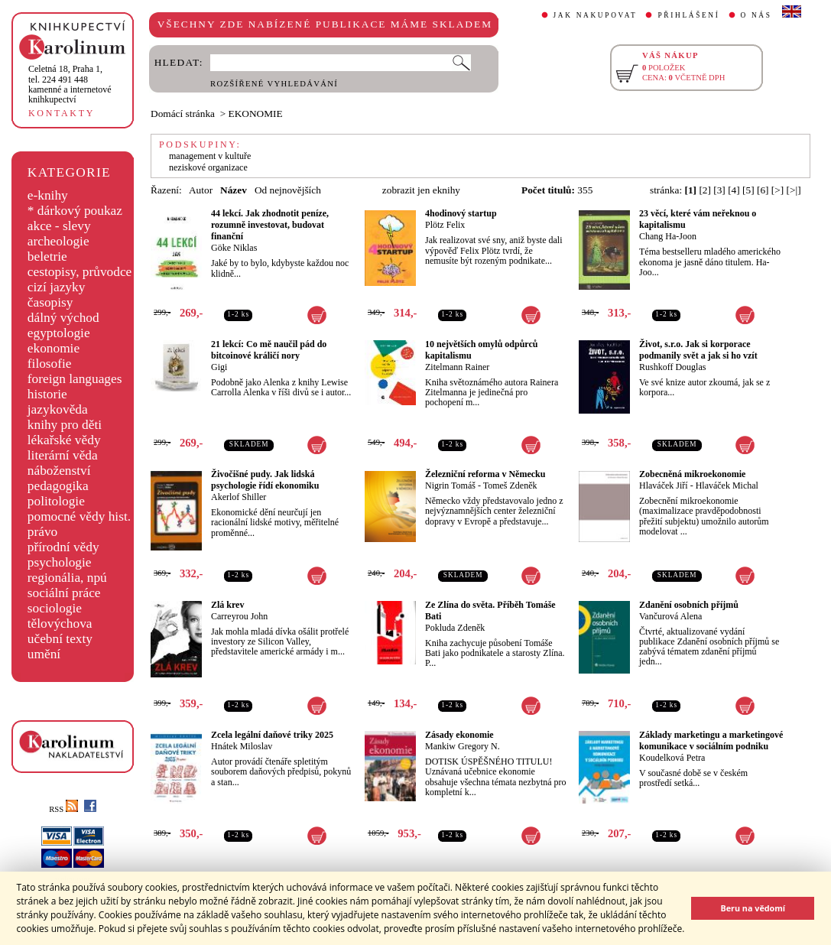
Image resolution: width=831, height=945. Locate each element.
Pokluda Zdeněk (455, 627)
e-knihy (48, 195)
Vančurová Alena (670, 616)
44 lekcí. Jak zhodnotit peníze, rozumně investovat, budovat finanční (270, 225)
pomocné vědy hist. (79, 516)
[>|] (794, 190)
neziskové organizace (208, 167)
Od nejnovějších (288, 190)
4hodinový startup (461, 213)
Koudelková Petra (672, 757)
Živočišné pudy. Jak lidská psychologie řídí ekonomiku (265, 480)
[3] (719, 190)
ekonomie (54, 348)
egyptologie (59, 333)
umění (44, 654)
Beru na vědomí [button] (752, 908)
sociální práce (64, 593)
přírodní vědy (63, 547)
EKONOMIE (256, 113)
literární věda (63, 455)
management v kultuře (210, 156)
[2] (705, 190)
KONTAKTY (61, 113)
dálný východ (63, 317)
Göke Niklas (234, 247)
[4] (734, 190)
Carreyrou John (239, 616)
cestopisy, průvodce (80, 272)
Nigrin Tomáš (450, 485)
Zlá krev (227, 604)
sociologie (55, 608)
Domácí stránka (183, 113)
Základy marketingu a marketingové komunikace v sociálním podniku (711, 740)
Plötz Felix (445, 224)
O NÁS (756, 15)
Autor (201, 190)
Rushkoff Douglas (672, 367)
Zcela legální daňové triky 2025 (272, 734)
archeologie (58, 241)
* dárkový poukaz (75, 210)
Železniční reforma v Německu (485, 474)
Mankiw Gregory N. (462, 746)
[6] (763, 190)
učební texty (60, 639)
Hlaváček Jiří (663, 485)
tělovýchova (60, 623)
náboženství (59, 470)
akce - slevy (59, 226)
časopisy (50, 302)
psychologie (60, 562)
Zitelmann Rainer (457, 367)
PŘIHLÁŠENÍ (688, 15)
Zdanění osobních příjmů (688, 604)
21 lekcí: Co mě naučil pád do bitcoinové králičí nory (268, 350)
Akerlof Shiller (238, 497)
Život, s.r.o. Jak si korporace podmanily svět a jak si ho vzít (698, 350)
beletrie (47, 256)
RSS (63, 809)
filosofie (50, 363)
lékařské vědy (64, 440)
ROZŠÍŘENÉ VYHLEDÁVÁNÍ (274, 84)
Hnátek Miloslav (241, 746)
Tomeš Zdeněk (510, 485)
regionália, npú (67, 577)
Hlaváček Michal (727, 485)
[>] (777, 190)
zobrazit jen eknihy (421, 190)
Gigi (219, 367)
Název (233, 190)
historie (47, 394)
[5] (748, 190)
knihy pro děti (65, 424)
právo (42, 531)
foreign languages (75, 379)
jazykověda (58, 409)
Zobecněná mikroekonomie (692, 474)
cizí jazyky (57, 287)
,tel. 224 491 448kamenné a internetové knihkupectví (70, 84)
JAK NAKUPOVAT (595, 15)
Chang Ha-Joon (667, 236)
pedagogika (58, 486)
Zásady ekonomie (459, 734)
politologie (56, 501)
